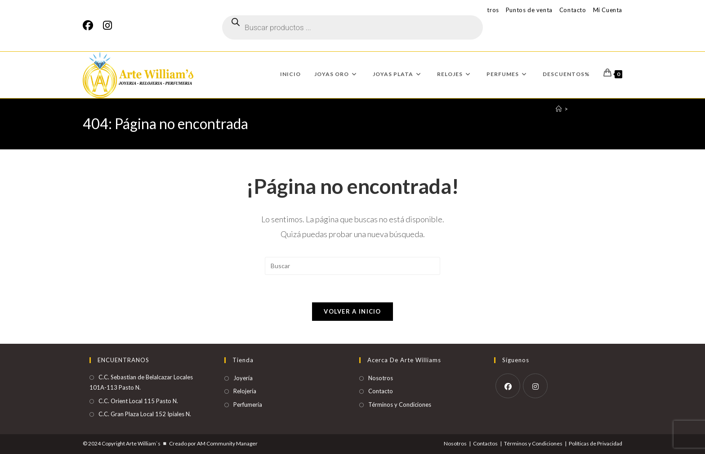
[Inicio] (559, 108)
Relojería (244, 391)
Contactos (485, 443)
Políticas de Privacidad (595, 443)
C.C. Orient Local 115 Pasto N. (138, 401)
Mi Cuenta (607, 9)
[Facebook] (90, 25)
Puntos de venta (529, 9)
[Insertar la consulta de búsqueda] (352, 266)
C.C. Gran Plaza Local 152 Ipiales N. (144, 414)
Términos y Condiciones (399, 404)
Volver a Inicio (352, 311)
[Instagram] (107, 25)
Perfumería (247, 404)
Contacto (572, 9)
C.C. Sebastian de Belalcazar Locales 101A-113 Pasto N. (141, 382)
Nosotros (380, 378)
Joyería (243, 378)
